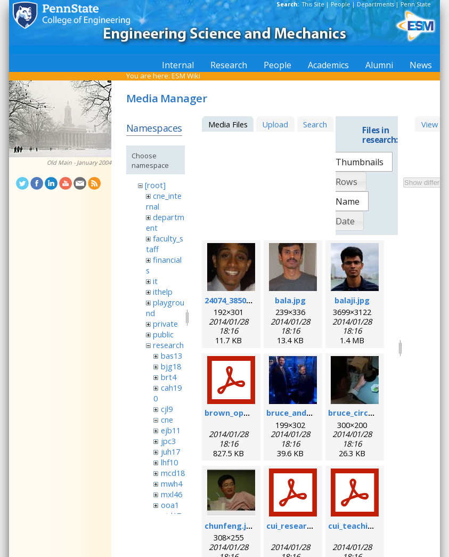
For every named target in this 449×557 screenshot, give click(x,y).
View (429, 124)
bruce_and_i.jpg (296, 412)
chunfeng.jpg (230, 525)
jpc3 (168, 440)
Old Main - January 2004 (79, 162)
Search (315, 124)
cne (167, 419)
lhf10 (169, 462)
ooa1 (170, 504)
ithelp (163, 291)
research (168, 345)
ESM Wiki (186, 75)
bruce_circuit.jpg (361, 412)
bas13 (171, 355)
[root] (155, 185)
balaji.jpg (352, 300)
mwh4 (171, 483)
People (340, 4)
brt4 (168, 377)
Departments (375, 4)
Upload (275, 124)
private (165, 323)
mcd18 (173, 472)
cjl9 (167, 408)
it (155, 281)
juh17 (170, 451)
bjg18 (171, 366)
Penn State (416, 4)
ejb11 (171, 430)
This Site (313, 4)
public (163, 334)
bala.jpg (290, 300)
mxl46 (171, 494)
